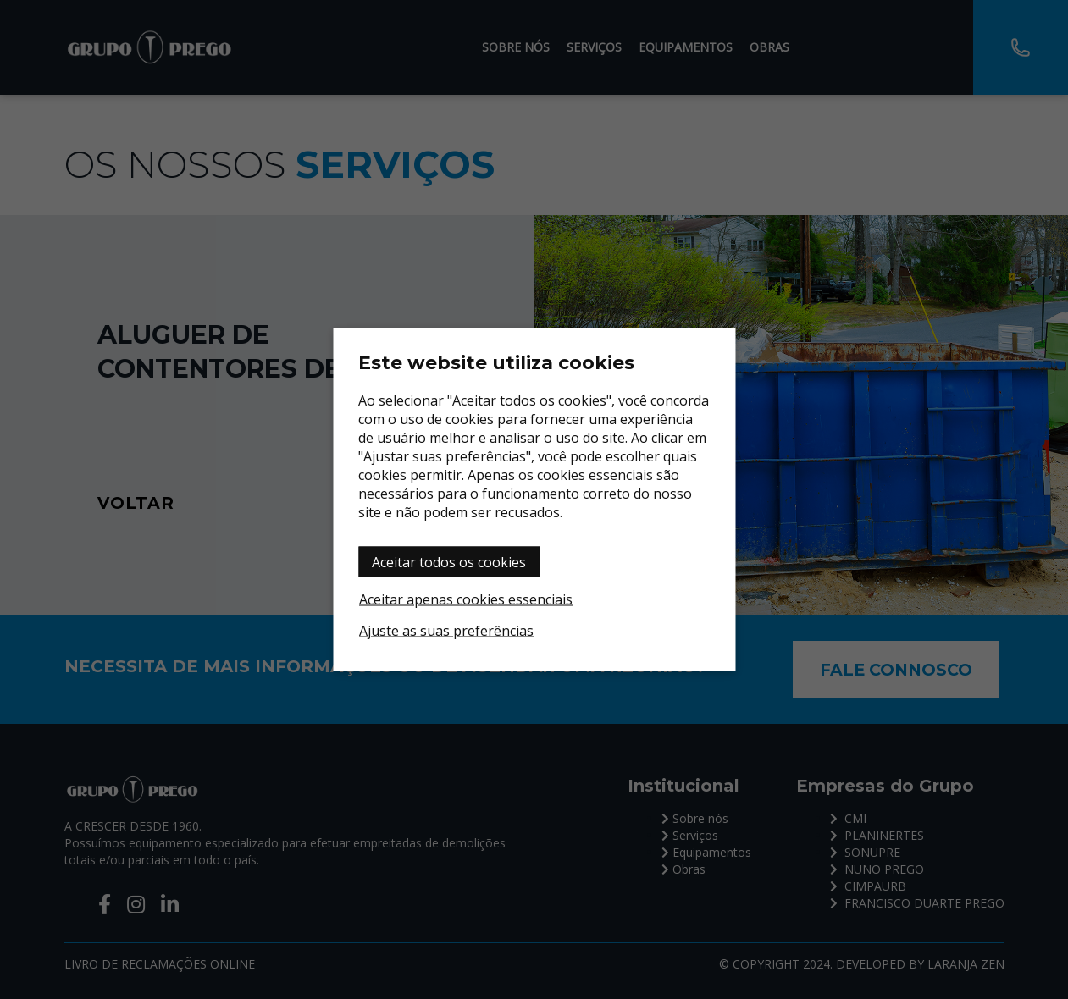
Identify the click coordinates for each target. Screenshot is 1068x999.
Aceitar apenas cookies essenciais (466, 599)
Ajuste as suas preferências (446, 630)
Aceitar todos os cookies (449, 562)
